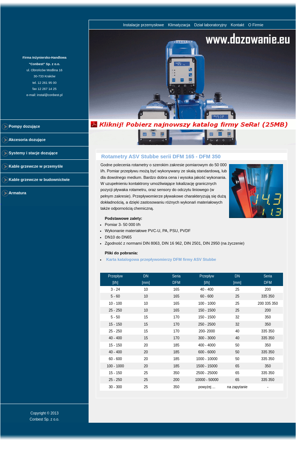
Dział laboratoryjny (210, 25)
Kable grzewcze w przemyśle (32, 166)
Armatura (14, 193)
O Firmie (255, 25)
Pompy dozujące (21, 126)
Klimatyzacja (179, 25)
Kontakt (237, 25)
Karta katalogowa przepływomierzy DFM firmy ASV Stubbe (161, 259)
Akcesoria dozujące (24, 139)
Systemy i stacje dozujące (30, 153)
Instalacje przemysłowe (143, 25)
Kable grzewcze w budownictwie (36, 179)
